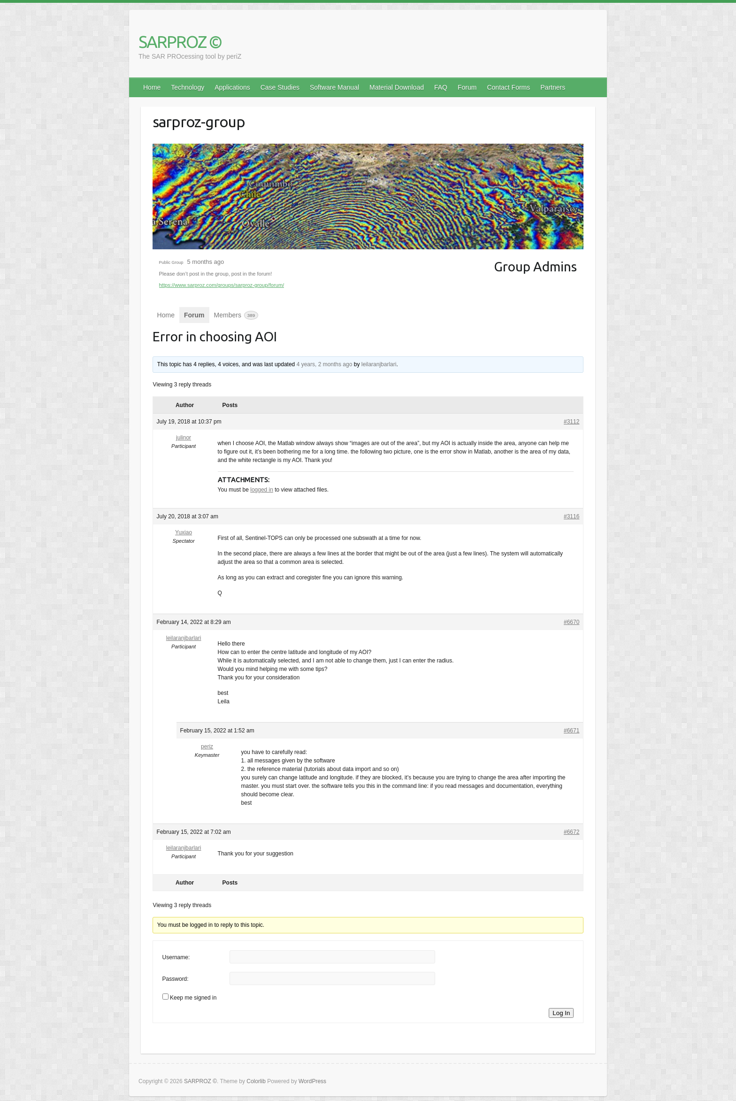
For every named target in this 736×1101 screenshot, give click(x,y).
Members (236, 315)
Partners (552, 87)
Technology (187, 87)
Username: (176, 957)
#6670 (571, 622)
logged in (261, 489)
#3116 (571, 516)
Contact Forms (508, 87)
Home (152, 87)
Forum (467, 87)
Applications (232, 87)
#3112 (571, 421)
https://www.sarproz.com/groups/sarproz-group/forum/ (221, 285)
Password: (175, 979)
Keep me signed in (193, 997)
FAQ (440, 87)
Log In (561, 1012)
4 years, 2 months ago (325, 364)
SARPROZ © (180, 41)
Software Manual (334, 87)
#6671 (571, 730)
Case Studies (280, 87)
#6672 (571, 832)
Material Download (396, 87)
